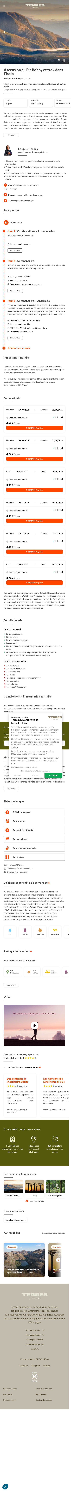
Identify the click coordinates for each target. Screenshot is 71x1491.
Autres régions (34, 1201)
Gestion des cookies (44, 1400)
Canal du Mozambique (15, 1220)
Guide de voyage (9, 1400)
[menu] (64, 6)
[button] (5, 1487)
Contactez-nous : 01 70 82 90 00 (34, 1359)
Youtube (46, 1365)
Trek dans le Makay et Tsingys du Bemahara (26, 1269)
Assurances (7, 1394)
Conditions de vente (44, 1389)
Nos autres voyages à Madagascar (53, 1233)
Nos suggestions (33, 1335)
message (13, 189)
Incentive (35, 1349)
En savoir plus (11, 985)
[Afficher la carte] (6, 222)
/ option (34, 428)
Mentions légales (10, 1389)
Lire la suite (11, 135)
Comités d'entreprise (34, 1344)
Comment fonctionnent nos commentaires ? (22, 1067)
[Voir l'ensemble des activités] (42, 104)
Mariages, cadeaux (34, 1339)
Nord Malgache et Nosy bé (56, 1195)
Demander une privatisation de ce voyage (25, 195)
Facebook (23, 1365)
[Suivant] (58, 1260)
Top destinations (33, 1330)
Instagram (35, 1365)
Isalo (36, 1195)
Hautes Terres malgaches (14, 1195)
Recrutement (41, 1394)
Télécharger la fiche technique (19, 200)
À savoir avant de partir (15, 872)
